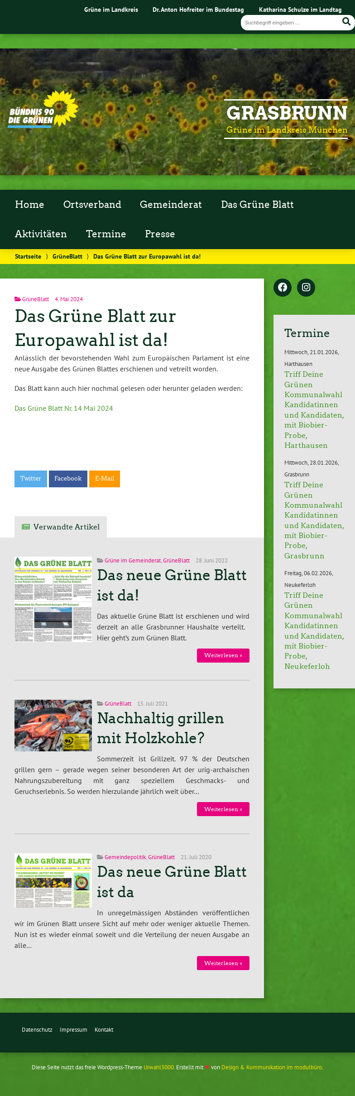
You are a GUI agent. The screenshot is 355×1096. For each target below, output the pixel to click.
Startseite (28, 256)
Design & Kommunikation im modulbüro (271, 1067)
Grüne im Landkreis (111, 9)
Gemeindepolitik (125, 857)
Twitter (30, 478)
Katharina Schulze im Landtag (300, 9)
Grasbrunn (287, 113)
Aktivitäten (41, 234)
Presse (160, 234)
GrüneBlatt (67, 256)
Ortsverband (92, 205)
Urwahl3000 (159, 1067)
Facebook (68, 478)
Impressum (73, 1030)
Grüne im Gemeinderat (133, 560)
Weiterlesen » (223, 655)
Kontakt (104, 1030)
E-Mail (104, 478)
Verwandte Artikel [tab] (67, 527)
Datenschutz (37, 1030)
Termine (106, 234)
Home (29, 205)
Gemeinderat (171, 205)
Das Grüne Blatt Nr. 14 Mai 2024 (63, 408)
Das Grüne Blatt (257, 205)
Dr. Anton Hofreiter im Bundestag (198, 9)
